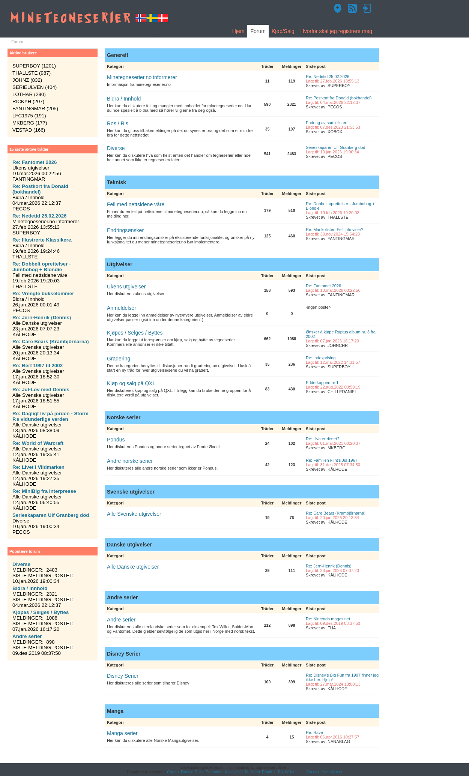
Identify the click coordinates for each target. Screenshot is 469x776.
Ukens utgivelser (126, 287)
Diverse (116, 148)
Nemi (255, 772)
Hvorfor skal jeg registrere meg (336, 31)
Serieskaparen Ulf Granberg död (335, 147)
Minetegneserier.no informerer (142, 77)
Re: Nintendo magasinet (328, 619)
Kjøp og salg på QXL (131, 383)
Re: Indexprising (321, 358)
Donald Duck (192, 772)
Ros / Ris (117, 123)
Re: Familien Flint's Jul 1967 (332, 460)
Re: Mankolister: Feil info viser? (334, 229)
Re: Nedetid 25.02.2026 (327, 76)
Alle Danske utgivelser (133, 567)
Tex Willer (286, 772)
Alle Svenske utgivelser (134, 514)
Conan (173, 772)
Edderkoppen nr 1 (322, 382)
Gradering (118, 359)
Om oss (312, 772)
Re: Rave (314, 732)
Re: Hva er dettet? (322, 439)
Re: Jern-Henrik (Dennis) (329, 566)
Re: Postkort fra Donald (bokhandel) (338, 98)
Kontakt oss (332, 772)
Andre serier (121, 620)
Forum (257, 31)
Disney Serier (122, 676)
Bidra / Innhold (124, 99)
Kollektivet (234, 772)
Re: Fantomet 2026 (323, 286)
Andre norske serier (130, 461)
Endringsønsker (125, 230)
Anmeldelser (121, 308)
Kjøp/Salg (283, 31)
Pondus (116, 440)
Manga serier (122, 733)
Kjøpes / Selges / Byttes (135, 333)
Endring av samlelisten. (327, 122)
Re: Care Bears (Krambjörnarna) (335, 513)
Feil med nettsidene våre (135, 204)
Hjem (238, 31)
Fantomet (214, 772)
